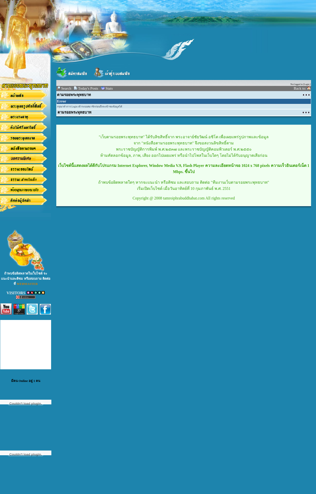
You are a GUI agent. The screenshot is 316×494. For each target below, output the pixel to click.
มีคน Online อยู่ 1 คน (25, 381)
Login (306, 84)
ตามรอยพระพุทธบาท (74, 95)
